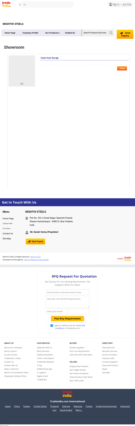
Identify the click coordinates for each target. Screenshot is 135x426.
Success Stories (10, 353)
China (17, 404)
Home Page (10, 33)
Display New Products (79, 364)
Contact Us (70, 33)
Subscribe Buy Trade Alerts (81, 375)
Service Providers (109, 353)
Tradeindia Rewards (45, 360)
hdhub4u (4, 424)
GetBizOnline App (44, 367)
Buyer (104, 367)
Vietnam (66, 404)
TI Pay (39, 363)
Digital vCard (42, 374)
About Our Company (13, 346)
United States (40, 404)
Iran (54, 408)
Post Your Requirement (80, 349)
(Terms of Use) (35, 256)
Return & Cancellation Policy (16, 371)
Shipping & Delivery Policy (15, 374)
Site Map (7, 238)
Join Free (127, 4)
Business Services (109, 349)
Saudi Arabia (66, 408)
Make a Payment (11, 367)
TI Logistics (41, 371)
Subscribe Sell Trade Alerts (81, 353)
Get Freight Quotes (78, 368)
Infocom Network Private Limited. (36, 259)
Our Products (51, 33)
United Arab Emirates (106, 404)
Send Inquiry (125, 34)
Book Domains (43, 349)
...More (122, 68)
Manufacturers (108, 346)
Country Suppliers (110, 360)
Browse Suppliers (77, 346)
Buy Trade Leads (77, 379)
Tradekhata (42, 378)
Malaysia (78, 404)
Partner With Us (11, 363)
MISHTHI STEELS (13, 24)
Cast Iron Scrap (49, 57)
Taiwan (26, 404)
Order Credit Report (45, 356)
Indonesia (125, 404)
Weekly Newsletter (45, 353)
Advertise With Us (44, 346)
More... (79, 408)
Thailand (54, 404)
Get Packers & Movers (79, 371)
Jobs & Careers (10, 349)
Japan (8, 404)
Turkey (89, 404)
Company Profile (30, 33)
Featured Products (110, 363)
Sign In (116, 4)
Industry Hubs (108, 356)
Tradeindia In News (12, 356)
